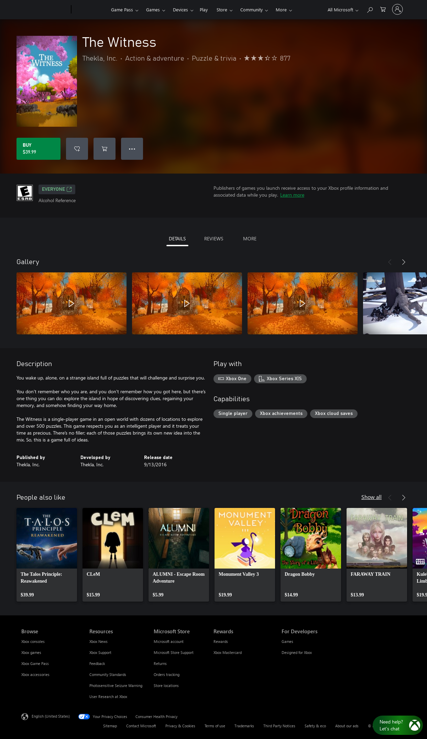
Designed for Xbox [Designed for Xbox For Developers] (297, 652)
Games (153, 9)
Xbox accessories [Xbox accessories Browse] (35, 674)
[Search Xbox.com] (369, 9)
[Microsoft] (44, 9)
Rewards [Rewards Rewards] (220, 641)
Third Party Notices (279, 726)
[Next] (403, 262)
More (281, 9)
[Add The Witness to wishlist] (77, 149)
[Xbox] (90, 9)
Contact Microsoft (141, 726)
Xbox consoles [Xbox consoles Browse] (33, 641)
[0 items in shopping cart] (383, 9)
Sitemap (110, 726)
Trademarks (244, 726)
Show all (371, 496)
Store (222, 9)
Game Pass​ (122, 9)
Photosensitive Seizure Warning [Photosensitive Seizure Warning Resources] (115, 685)
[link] (47, 555)
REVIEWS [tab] (213, 238)
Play (204, 9)
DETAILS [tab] (177, 238)
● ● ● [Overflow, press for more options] (132, 148)
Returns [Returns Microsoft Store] (160, 663)
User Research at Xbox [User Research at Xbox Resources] (108, 696)
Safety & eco (315, 726)
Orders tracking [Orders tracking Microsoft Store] (166, 674)
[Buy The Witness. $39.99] (39, 149)
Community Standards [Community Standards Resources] (107, 674)
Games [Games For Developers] (287, 641)
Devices (180, 9)
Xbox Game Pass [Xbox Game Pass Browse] (35, 663)
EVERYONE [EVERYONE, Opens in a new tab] (57, 189)
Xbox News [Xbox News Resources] (98, 641)
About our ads (347, 726)
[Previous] (390, 262)
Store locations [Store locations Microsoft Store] (166, 685)
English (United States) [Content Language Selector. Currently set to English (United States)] (51, 716)
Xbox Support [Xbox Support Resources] (100, 652)
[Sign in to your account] (397, 9)
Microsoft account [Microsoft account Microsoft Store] (169, 641)
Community (251, 9)
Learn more (292, 194)
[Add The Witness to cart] (105, 149)
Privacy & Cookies (180, 726)
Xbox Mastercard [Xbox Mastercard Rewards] (227, 652)
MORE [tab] (249, 238)
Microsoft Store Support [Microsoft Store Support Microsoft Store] (174, 652)
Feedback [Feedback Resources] (97, 663)
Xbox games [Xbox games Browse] (31, 652)
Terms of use (215, 726)
